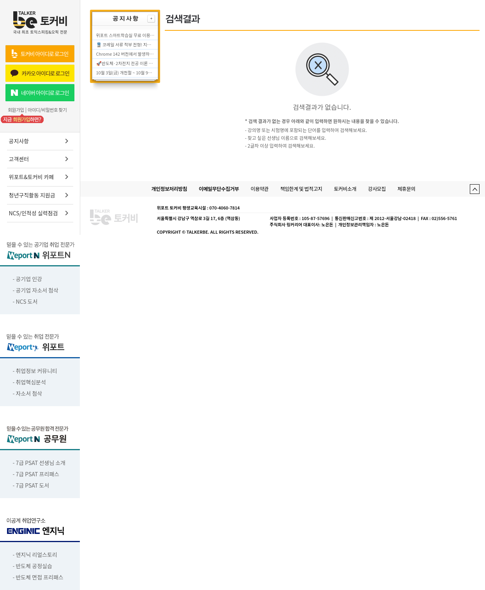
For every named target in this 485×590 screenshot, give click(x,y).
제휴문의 (406, 188)
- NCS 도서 (25, 301)
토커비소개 (345, 188)
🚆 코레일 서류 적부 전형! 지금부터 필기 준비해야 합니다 (125, 44)
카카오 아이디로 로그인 (40, 73)
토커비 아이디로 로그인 (40, 53)
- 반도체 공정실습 (32, 566)
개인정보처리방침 (169, 188)
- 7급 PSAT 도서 (31, 485)
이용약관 (259, 188)
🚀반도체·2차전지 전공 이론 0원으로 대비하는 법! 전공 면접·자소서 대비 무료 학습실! (125, 63)
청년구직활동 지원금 (40, 195)
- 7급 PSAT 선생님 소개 (39, 463)
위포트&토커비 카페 (40, 176)
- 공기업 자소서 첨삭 (35, 290)
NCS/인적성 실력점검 (40, 213)
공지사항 (40, 141)
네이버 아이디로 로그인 (40, 93)
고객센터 (40, 159)
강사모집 (377, 188)
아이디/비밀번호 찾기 (47, 110)
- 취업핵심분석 (29, 382)
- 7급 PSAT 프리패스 (36, 474)
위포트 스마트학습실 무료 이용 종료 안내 (125, 35)
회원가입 (16, 110)
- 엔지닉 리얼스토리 (35, 554)
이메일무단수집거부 (219, 188)
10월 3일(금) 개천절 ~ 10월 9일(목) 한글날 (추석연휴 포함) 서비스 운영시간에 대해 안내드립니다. (125, 72)
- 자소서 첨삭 (27, 393)
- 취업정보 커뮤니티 (35, 371)
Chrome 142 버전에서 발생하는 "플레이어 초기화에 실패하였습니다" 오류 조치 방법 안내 (125, 54)
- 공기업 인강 (27, 279)
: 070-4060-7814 (223, 207)
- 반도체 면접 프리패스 (38, 577)
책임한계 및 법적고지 (301, 188)
